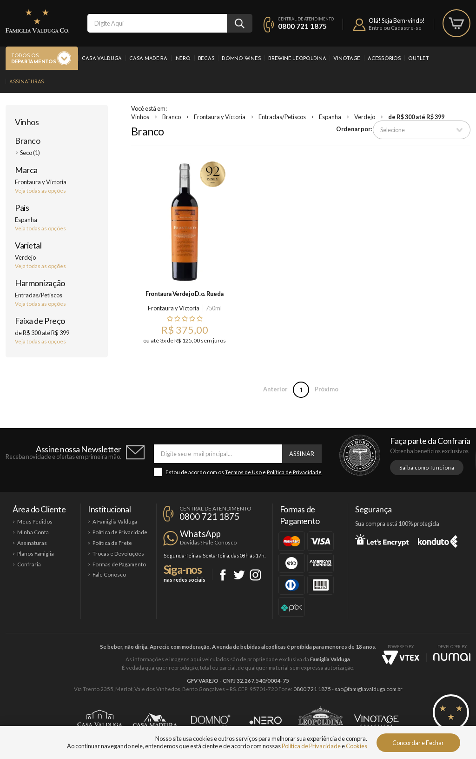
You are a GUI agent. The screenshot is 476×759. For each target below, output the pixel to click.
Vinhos (27, 122)
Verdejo (364, 117)
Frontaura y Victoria (219, 117)
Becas (206, 58)
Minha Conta (33, 532)
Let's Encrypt (382, 540)
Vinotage (346, 58)
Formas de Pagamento (119, 564)
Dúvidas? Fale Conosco (208, 542)
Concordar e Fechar (418, 742)
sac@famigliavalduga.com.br (369, 689)
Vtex (400, 658)
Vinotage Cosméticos (376, 720)
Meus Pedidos (35, 521)
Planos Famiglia (35, 554)
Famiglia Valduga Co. (37, 21)
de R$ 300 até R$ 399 (416, 117)
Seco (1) (30, 152)
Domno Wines (241, 58)
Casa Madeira (148, 58)
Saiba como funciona (426, 467)
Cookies (356, 746)
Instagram (255, 575)
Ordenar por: (354, 129)
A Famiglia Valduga (115, 521)
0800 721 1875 (302, 26)
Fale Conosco (109, 574)
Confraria (29, 564)
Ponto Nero (266, 720)
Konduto (437, 540)
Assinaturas (26, 82)
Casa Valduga (102, 58)
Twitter (239, 575)
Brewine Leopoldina (297, 58)
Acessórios (384, 58)
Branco (27, 140)
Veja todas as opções (40, 191)
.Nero (183, 58)
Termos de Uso (243, 472)
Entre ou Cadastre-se (395, 28)
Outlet (418, 58)
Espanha (330, 117)
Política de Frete (112, 543)
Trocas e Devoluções (118, 554)
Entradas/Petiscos (282, 117)
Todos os (33, 59)
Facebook (223, 575)
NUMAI (451, 657)
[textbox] (157, 23)
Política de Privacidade (294, 472)
